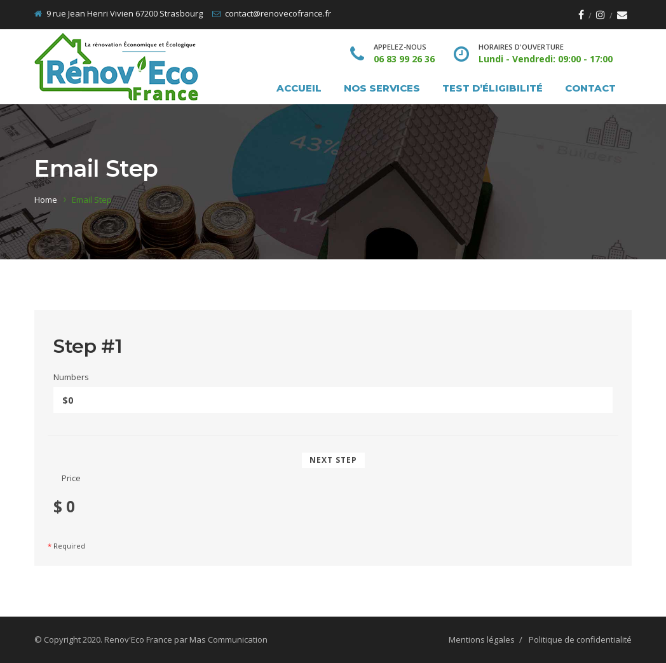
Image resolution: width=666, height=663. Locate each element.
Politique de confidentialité (580, 639)
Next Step (333, 460)
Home (45, 199)
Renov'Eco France (138, 639)
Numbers (71, 377)
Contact (590, 88)
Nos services (382, 88)
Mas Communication (228, 639)
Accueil (299, 88)
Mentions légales (482, 639)
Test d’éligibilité (492, 88)
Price (71, 478)
